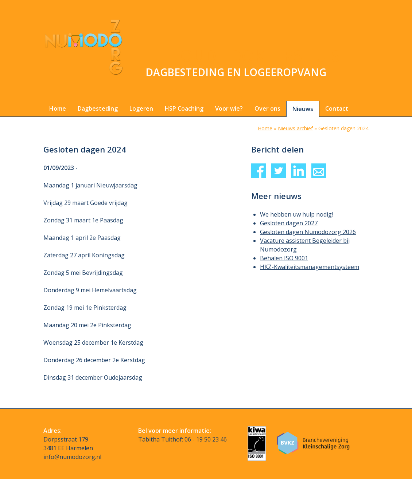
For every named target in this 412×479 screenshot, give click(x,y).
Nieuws (302, 109)
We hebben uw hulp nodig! (296, 214)
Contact (336, 108)
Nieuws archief (295, 128)
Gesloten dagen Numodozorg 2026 (308, 232)
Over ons (267, 108)
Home (57, 108)
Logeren (141, 108)
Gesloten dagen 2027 (289, 223)
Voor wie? (229, 108)
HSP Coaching (184, 108)
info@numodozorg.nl (72, 457)
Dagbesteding (98, 108)
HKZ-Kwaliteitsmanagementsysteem (309, 267)
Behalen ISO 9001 (284, 258)
